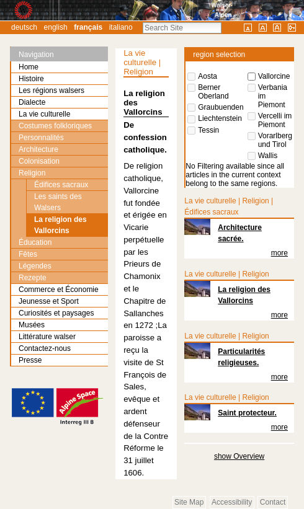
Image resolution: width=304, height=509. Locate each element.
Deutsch (24, 27)
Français (88, 27)
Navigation (36, 54)
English (56, 27)
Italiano (121, 27)
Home (28, 67)
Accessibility (232, 502)
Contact (272, 502)
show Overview (239, 456)
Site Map (188, 502)
